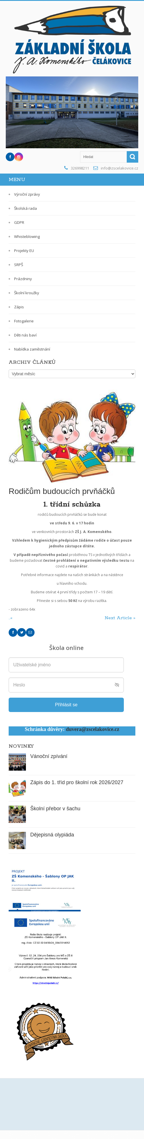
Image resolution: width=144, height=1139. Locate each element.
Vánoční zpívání (48, 756)
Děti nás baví (25, 335)
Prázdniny (23, 278)
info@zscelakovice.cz (119, 168)
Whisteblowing (27, 236)
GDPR (19, 222)
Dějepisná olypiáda (52, 835)
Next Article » (120, 618)
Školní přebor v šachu (55, 808)
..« (11, 618)
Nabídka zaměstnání (32, 349)
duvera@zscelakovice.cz (92, 729)
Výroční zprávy (27, 194)
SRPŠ (18, 264)
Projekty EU (24, 250)
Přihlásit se (66, 704)
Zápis (19, 306)
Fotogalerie (24, 321)
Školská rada (25, 208)
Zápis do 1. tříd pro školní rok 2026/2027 (76, 782)
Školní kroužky (26, 292)
